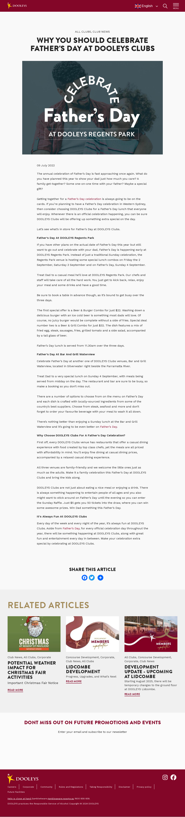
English (144, 6)
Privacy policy (144, 787)
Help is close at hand (20, 798)
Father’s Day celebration (84, 199)
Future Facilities (16, 792)
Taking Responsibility (101, 787)
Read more (15, 690)
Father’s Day (108, 426)
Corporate (28, 787)
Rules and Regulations (71, 787)
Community (46, 787)
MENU (176, 8)
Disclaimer (124, 787)
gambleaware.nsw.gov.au (61, 798)
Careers (12, 787)
